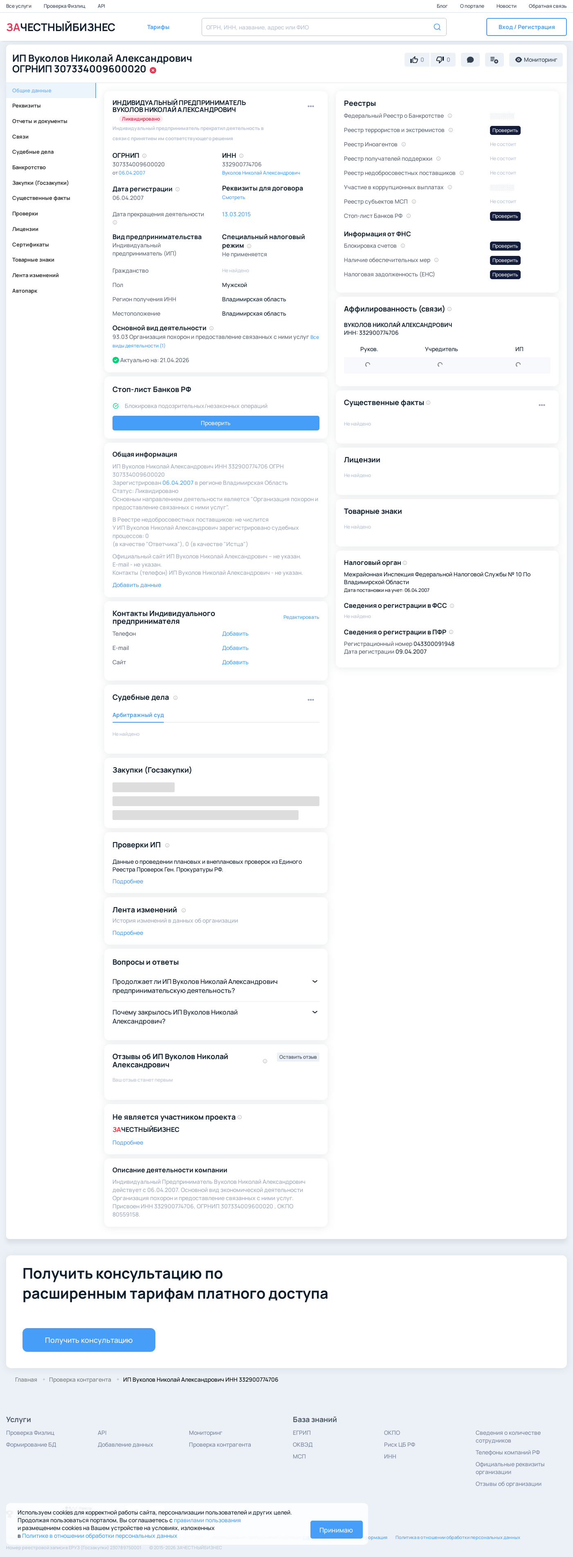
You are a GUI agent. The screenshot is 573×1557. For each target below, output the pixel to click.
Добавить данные (136, 585)
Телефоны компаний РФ (508, 1452)
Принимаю (336, 1530)
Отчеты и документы (39, 121)
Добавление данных (125, 1444)
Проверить (216, 423)
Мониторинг (205, 1432)
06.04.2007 (132, 172)
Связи (20, 136)
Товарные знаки (33, 259)
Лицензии (25, 229)
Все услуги (19, 5)
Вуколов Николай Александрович (261, 172)
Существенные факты (41, 198)
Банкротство (29, 167)
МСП (299, 1456)
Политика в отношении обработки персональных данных (457, 1537)
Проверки (25, 213)
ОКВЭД (302, 1444)
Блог (443, 5)
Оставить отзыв (298, 1056)
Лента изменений (35, 275)
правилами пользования (207, 1520)
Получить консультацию (89, 1340)
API (101, 5)
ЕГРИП (302, 1432)
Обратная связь (548, 5)
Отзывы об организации (509, 1484)
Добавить (235, 633)
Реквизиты (26, 105)
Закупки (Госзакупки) (40, 182)
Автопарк (24, 290)
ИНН (390, 1456)
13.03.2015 (236, 214)
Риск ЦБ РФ (399, 1444)
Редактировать (301, 617)
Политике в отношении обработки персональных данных (100, 1535)
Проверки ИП (136, 844)
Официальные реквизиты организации (510, 1468)
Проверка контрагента (220, 1444)
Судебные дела (33, 151)
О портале (472, 5)
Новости (507, 5)
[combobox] (324, 27)
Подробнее (127, 881)
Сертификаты (30, 244)
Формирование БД (31, 1444)
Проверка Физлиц (65, 5)
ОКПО (392, 1432)
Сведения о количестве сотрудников (508, 1436)
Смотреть (233, 197)
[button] (526, 27)
